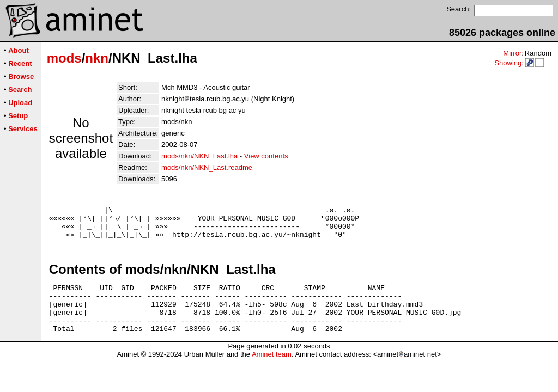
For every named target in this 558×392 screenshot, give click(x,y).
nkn (96, 58)
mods (64, 58)
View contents (266, 156)
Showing (507, 63)
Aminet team (272, 372)
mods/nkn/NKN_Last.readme (206, 167)
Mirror (512, 53)
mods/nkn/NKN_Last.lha (199, 156)
